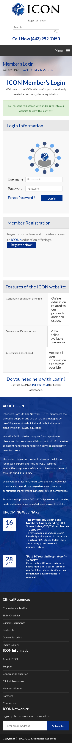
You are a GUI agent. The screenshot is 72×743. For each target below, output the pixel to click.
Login (43, 20)
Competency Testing (15, 608)
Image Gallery (11, 644)
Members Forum (12, 688)
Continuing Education (15, 673)
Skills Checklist (11, 615)
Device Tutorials (12, 637)
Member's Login (44, 70)
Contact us (9, 703)
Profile (25, 70)
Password (15, 189)
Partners (8, 695)
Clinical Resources (13, 681)
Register (33, 20)
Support (7, 666)
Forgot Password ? (21, 197)
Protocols (8, 630)
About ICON (10, 659)
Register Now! (22, 245)
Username (15, 179)
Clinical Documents (14, 622)
